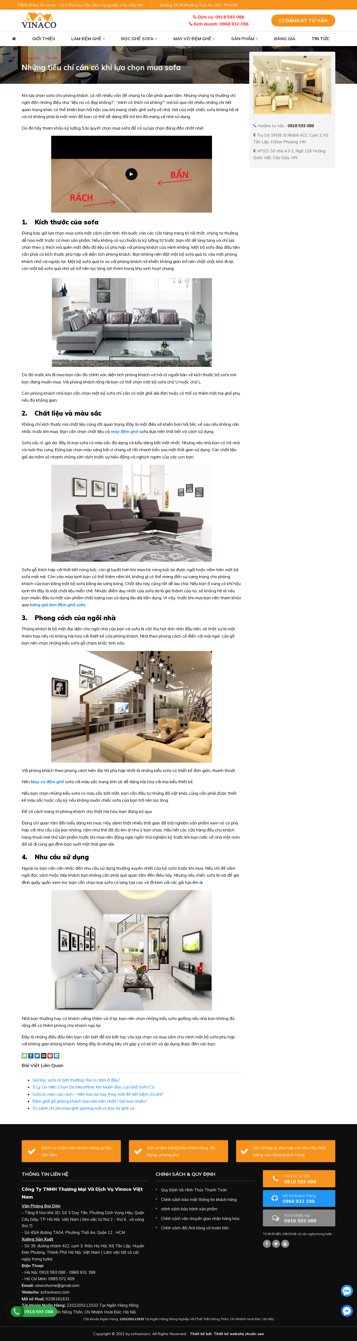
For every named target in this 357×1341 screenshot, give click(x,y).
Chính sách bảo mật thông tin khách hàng (199, 1199)
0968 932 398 (306, 1198)
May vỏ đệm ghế (194, 38)
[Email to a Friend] (43, 1055)
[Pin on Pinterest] (50, 1055)
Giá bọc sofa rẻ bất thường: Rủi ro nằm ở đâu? (76, 1080)
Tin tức (320, 38)
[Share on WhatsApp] (24, 1055)
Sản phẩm (244, 38)
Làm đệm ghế (88, 38)
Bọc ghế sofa (139, 38)
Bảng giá (284, 38)
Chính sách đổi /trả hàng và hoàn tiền (195, 1227)
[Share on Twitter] (37, 1055)
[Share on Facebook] (31, 1055)
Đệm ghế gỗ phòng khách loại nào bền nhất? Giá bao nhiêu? (89, 1101)
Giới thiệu (43, 38)
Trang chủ (30, 57)
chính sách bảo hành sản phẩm (189, 1208)
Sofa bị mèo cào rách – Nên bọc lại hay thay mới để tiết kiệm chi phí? (97, 1094)
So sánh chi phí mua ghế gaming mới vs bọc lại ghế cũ (83, 1108)
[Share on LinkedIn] (56, 1055)
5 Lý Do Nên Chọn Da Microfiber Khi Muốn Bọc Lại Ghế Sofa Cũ (93, 1087)
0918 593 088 (307, 1178)
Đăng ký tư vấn (303, 20)
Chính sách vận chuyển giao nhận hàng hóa (200, 1218)
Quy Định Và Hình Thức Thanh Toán (194, 1189)
